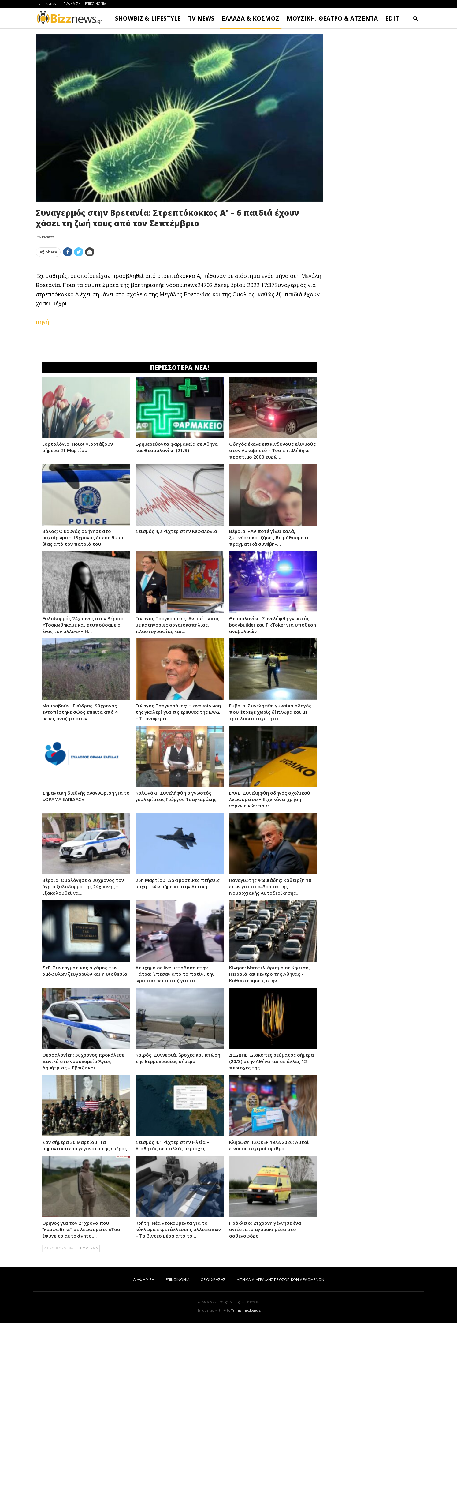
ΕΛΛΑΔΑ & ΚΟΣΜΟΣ (250, 18)
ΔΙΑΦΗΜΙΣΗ (72, 4)
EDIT (392, 18)
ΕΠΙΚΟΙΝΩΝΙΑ (95, 4)
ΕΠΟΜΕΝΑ (88, 1333)
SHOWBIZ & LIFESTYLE (148, 18)
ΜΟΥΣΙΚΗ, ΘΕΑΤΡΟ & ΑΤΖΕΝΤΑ (332, 18)
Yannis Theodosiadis (246, 1396)
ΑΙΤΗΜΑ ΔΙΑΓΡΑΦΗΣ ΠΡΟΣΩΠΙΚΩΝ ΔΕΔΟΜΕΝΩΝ (280, 1365)
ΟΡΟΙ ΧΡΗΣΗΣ (213, 1365)
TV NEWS (201, 18)
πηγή (42, 321)
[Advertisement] (179, 383)
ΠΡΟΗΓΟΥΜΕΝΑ (58, 1333)
